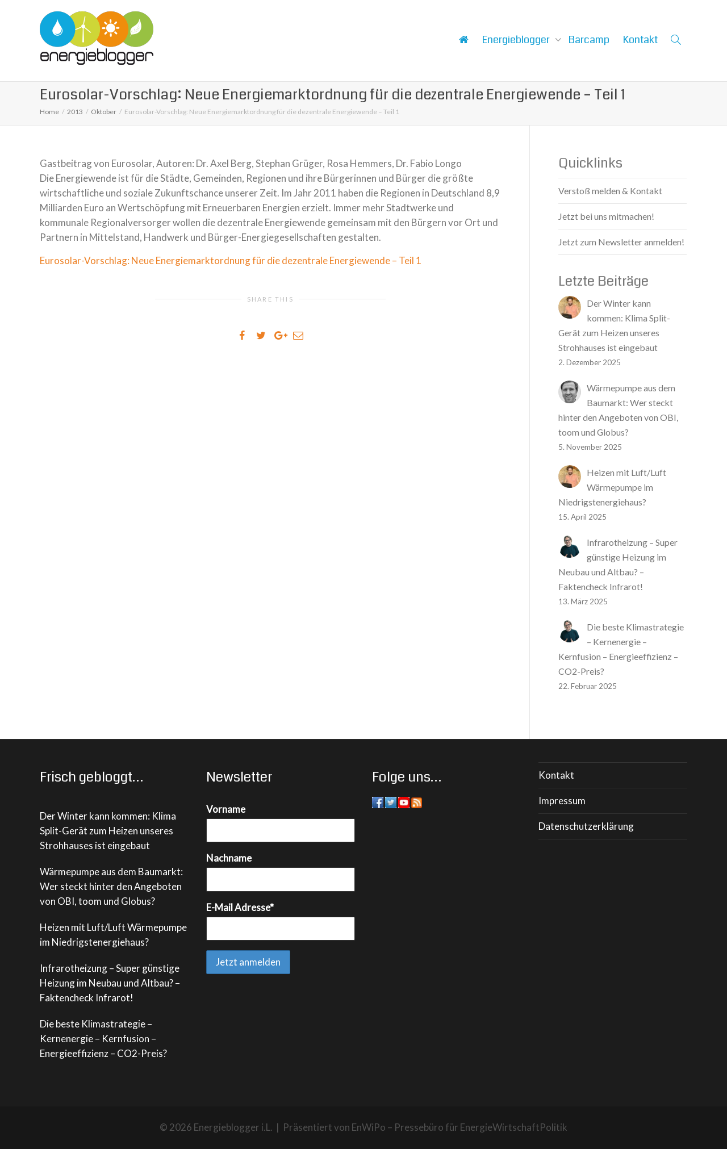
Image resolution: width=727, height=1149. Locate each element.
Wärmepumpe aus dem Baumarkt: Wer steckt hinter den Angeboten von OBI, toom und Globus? (111, 886)
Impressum (562, 801)
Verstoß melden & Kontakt (610, 190)
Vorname (225, 809)
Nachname (229, 858)
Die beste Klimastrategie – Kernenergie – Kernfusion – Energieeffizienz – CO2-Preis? (103, 1038)
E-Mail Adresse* (240, 907)
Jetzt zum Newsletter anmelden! (621, 241)
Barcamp (589, 39)
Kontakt (640, 39)
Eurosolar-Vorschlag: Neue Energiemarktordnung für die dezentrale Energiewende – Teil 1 (230, 260)
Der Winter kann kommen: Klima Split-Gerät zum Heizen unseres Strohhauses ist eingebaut (108, 830)
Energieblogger (517, 39)
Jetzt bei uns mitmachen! (606, 216)
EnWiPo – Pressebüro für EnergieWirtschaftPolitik (459, 1127)
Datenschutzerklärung (586, 826)
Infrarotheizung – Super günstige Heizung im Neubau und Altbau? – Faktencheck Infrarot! (110, 983)
